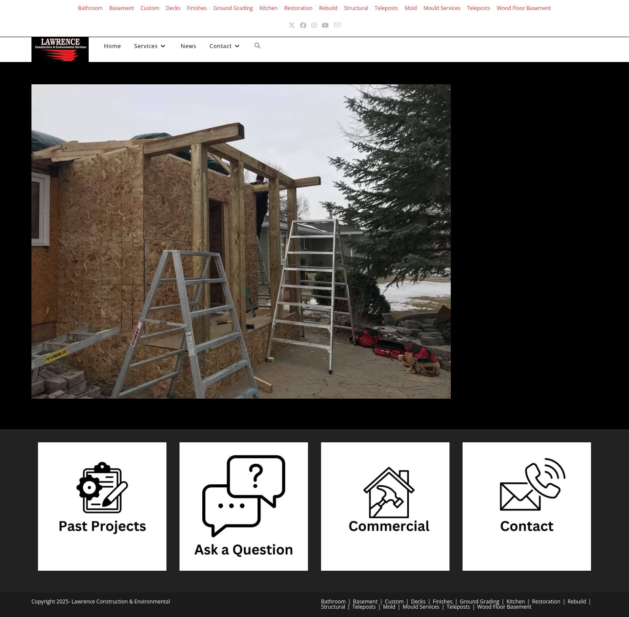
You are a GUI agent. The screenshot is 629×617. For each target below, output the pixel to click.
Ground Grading (233, 8)
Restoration (298, 8)
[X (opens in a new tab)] (291, 25)
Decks (173, 8)
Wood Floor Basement (524, 8)
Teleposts (386, 8)
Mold (410, 8)
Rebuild (328, 8)
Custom (150, 8)
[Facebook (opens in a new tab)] (303, 25)
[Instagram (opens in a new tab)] (314, 25)
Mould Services (442, 8)
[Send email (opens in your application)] (337, 25)
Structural (356, 8)
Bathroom (90, 8)
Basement (121, 8)
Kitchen (268, 8)
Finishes (197, 8)
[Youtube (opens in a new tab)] (325, 25)
